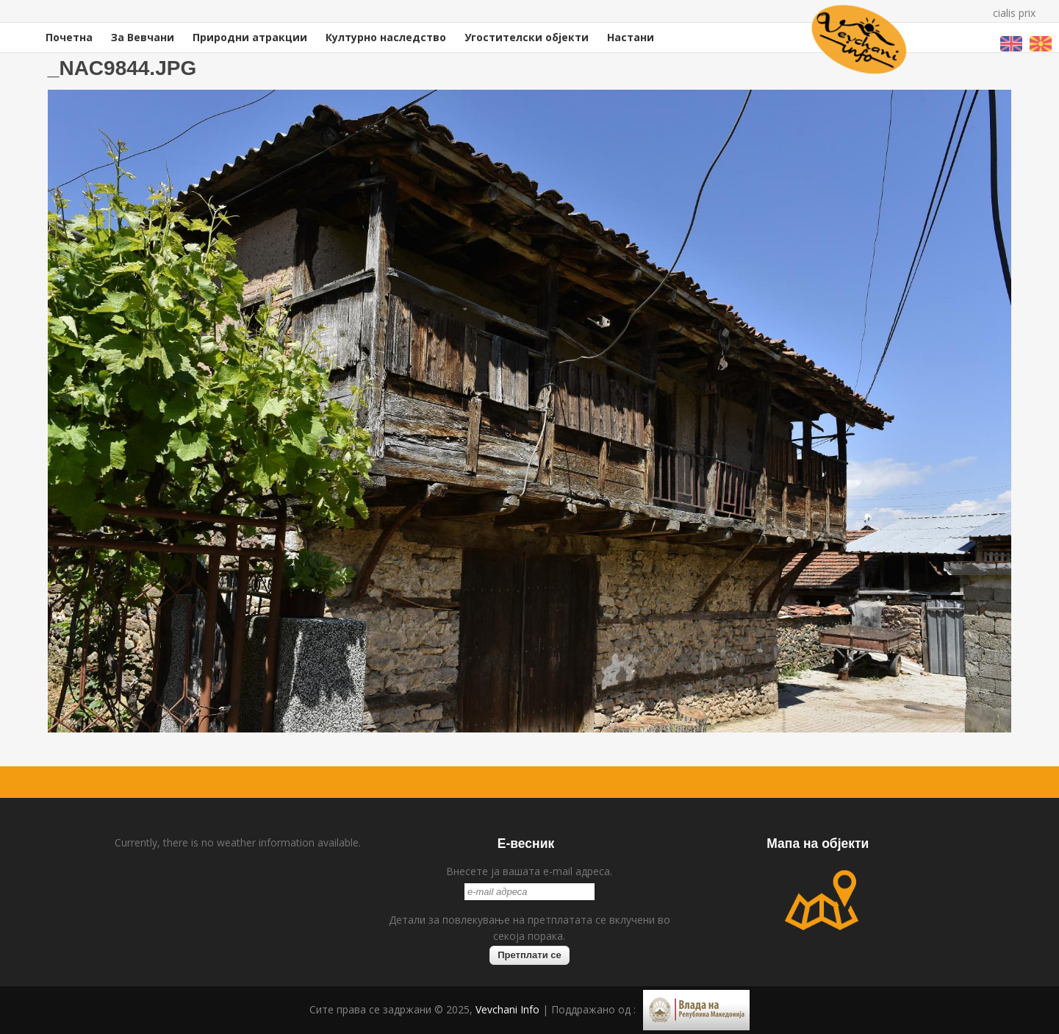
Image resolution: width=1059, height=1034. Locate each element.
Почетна (69, 37)
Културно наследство (386, 37)
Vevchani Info (507, 1009)
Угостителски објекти (526, 37)
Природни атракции (250, 37)
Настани (630, 37)
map (821, 900)
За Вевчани (142, 37)
